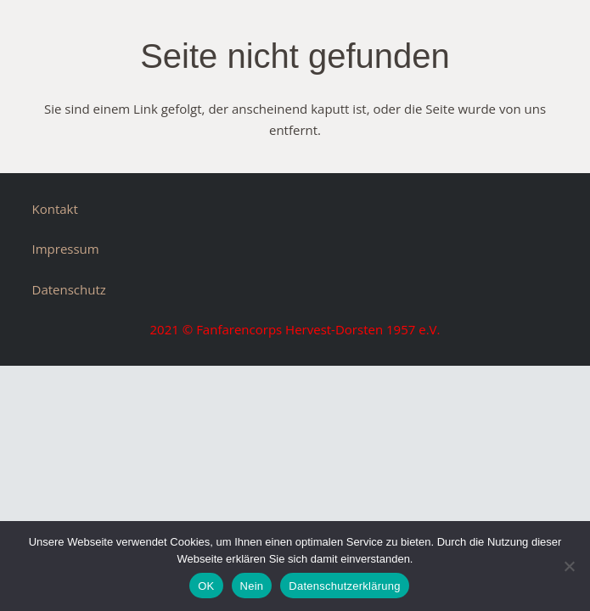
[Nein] (568, 566)
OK (206, 586)
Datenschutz (69, 289)
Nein (252, 586)
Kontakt (55, 208)
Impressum (65, 248)
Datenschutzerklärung (344, 586)
